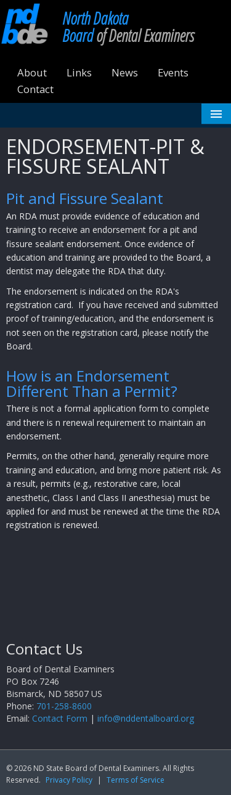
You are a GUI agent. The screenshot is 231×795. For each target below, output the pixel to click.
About (32, 72)
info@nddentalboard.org (145, 718)
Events (173, 72)
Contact (35, 89)
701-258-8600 (64, 706)
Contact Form (59, 718)
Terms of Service (135, 780)
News (124, 72)
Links (79, 72)
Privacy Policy (69, 780)
